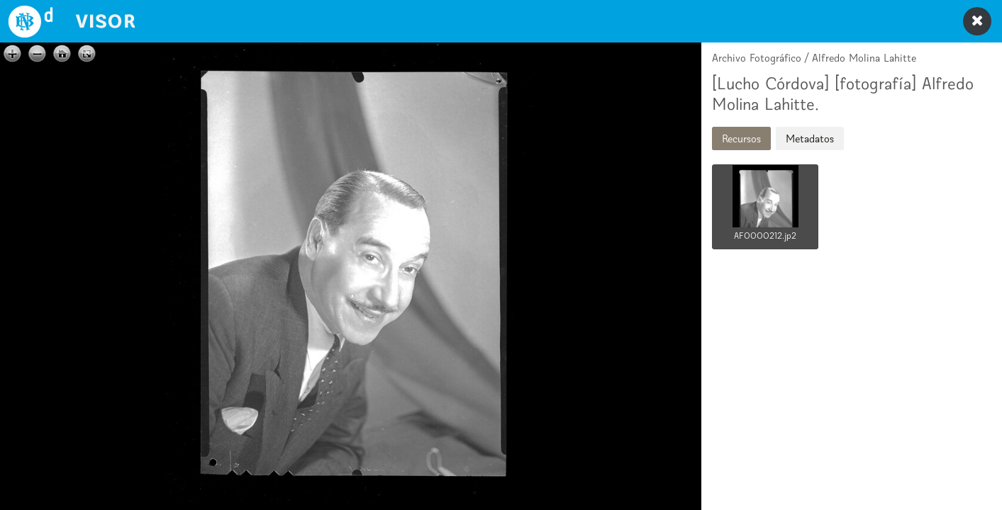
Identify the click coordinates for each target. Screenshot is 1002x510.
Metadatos (810, 138)
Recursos (741, 138)
